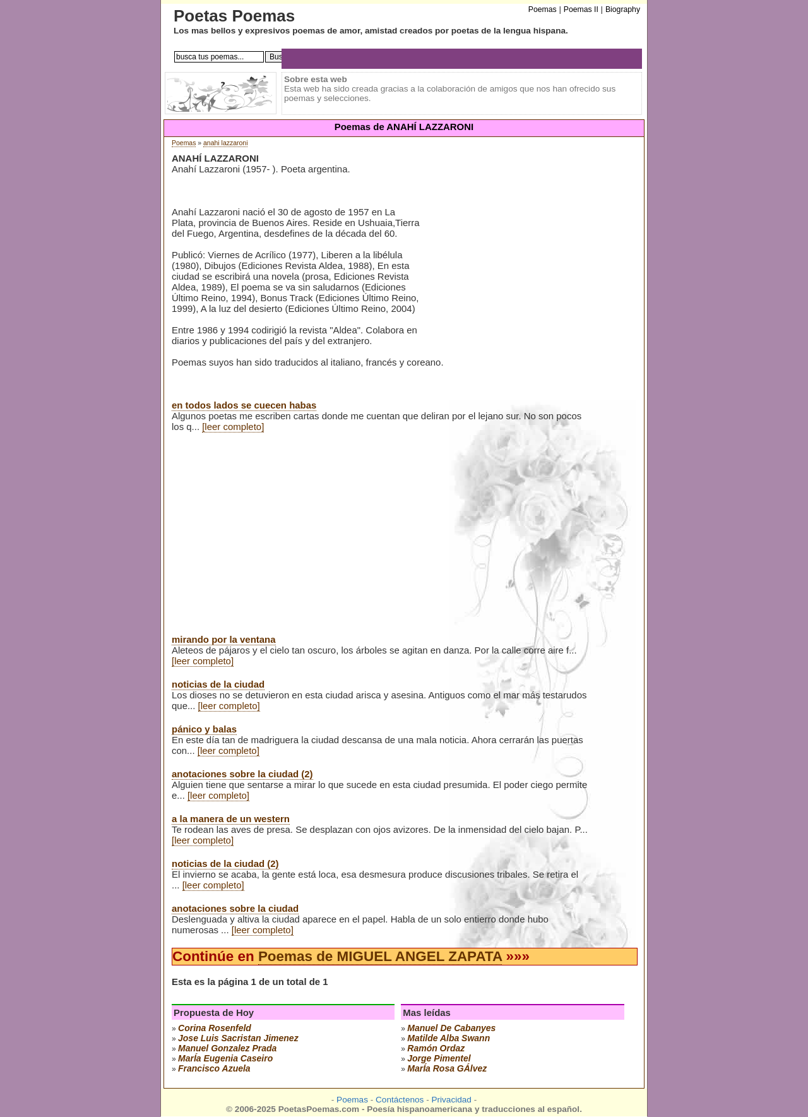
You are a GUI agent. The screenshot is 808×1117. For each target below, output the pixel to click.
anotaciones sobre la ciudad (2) (242, 773)
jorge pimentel (438, 1058)
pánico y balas (204, 729)
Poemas (184, 143)
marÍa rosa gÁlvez (447, 1068)
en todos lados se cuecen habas (244, 405)
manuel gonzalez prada (227, 1048)
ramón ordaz (436, 1048)
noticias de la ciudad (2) (225, 863)
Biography (622, 9)
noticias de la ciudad (218, 684)
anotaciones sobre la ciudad (235, 908)
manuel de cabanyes (451, 1028)
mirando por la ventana (224, 639)
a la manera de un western (231, 818)
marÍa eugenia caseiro (225, 1058)
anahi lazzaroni (225, 143)
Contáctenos (400, 1099)
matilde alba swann (448, 1038)
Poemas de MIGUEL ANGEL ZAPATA (380, 956)
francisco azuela (214, 1068)
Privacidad (451, 1099)
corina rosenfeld (214, 1028)
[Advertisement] (528, 252)
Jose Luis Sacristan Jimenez (238, 1038)
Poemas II (581, 9)
